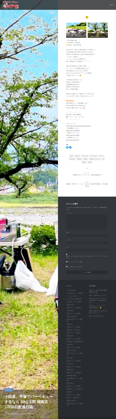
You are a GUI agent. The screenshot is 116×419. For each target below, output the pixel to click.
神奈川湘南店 (9, 390)
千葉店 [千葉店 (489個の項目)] (70, 310)
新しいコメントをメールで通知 (74, 261)
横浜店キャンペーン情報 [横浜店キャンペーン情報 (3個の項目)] (73, 366)
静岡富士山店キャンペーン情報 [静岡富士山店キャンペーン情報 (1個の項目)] (74, 404)
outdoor (77, 156)
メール (68, 239)
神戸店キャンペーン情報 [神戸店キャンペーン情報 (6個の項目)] (73, 386)
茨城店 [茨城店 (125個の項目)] (76, 397)
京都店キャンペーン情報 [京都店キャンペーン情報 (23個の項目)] (74, 307)
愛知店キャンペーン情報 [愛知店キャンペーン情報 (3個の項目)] (73, 338)
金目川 (90, 162)
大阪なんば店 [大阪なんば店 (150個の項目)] (71, 316)
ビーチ (101, 156)
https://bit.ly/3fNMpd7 (73, 130)
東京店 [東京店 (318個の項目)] (70, 344)
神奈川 (84, 162)
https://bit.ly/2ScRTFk (72, 140)
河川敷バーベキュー (95, 159)
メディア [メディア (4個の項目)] (70, 299)
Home (111, 4)
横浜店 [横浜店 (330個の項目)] (70, 363)
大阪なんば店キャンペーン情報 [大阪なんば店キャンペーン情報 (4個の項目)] (74, 320)
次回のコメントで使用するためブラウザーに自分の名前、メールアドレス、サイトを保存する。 (86, 257)
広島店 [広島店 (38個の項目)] (77, 330)
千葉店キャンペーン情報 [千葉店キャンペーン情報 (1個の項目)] (73, 313)
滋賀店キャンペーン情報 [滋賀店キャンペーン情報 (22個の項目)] (74, 372)
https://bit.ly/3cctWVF (72, 135)
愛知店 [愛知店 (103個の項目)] (70, 335)
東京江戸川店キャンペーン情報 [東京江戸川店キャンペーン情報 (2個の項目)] (74, 354)
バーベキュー (93, 156)
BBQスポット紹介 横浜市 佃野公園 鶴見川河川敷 (98, 291)
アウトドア (85, 156)
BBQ (71, 156)
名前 (68, 232)
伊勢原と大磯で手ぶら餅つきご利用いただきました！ (98, 311)
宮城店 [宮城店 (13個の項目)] (69, 330)
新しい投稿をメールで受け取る (74, 266)
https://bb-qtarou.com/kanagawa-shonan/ (78, 126)
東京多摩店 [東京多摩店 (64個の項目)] (78, 341)
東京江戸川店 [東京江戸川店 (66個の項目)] (71, 350)
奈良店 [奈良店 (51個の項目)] (69, 324)
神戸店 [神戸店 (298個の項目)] (70, 383)
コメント (69, 212)
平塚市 (85, 159)
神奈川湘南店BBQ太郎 (14, 413)
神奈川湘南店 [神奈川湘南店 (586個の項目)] (71, 375)
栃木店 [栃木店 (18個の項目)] (69, 358)
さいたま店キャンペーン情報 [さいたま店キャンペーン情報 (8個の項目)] (75, 293)
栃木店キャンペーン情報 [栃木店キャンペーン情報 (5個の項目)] (73, 361)
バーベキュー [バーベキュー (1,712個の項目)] (72, 296)
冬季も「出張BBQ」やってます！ (98, 295)
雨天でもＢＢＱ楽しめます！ (96, 316)
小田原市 (79, 159)
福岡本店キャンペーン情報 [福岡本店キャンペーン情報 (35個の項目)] (74, 389)
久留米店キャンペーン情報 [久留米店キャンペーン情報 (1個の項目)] (74, 301)
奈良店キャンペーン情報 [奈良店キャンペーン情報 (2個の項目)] (73, 327)
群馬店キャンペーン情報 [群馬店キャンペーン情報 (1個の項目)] (73, 394)
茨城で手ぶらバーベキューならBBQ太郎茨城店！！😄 (97, 306)
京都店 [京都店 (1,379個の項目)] (70, 304)
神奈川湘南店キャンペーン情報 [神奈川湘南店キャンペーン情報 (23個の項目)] (74, 379)
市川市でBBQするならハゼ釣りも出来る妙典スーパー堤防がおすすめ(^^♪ (98, 300)
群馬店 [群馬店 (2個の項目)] (69, 392)
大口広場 (71, 159)
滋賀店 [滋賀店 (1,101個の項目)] (70, 369)
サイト (67, 247)
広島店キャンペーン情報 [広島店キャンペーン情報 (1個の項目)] (73, 333)
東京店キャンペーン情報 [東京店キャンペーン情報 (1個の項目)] (73, 347)
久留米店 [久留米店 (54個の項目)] (78, 299)
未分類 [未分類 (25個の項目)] (69, 341)
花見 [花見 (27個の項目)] (69, 397)
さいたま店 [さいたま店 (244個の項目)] (71, 290)
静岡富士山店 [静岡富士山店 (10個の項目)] (71, 400)
